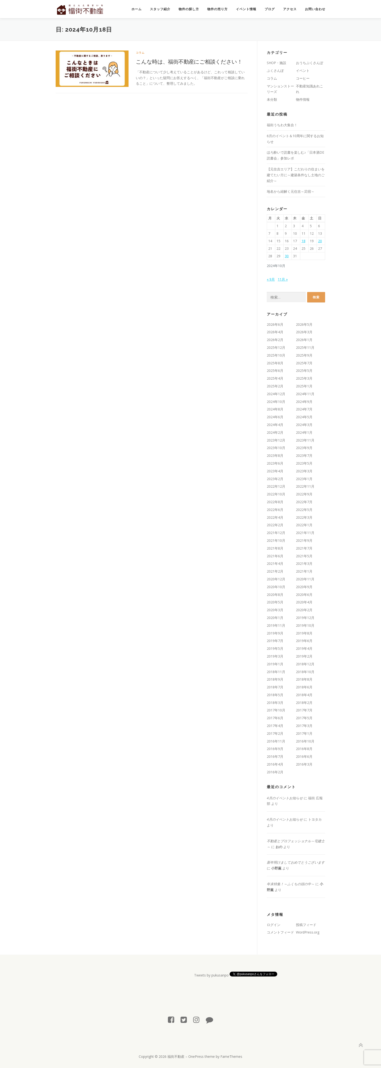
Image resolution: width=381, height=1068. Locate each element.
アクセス (290, 9)
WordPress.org (307, 932)
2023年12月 (276, 440)
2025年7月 (304, 363)
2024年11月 (305, 394)
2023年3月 (304, 471)
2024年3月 (304, 424)
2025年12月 (276, 347)
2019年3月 (275, 656)
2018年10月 (305, 671)
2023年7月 (304, 455)
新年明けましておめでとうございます (296, 862)
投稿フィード (306, 924)
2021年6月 (275, 556)
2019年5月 (275, 648)
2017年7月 (304, 710)
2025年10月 (276, 355)
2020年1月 (275, 617)
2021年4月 (275, 563)
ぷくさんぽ (275, 70)
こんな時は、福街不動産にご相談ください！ (189, 61)
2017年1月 (304, 733)
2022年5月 (304, 509)
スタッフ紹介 (160, 9)
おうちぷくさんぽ (309, 62)
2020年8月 (275, 594)
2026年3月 (304, 332)
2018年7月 (275, 687)
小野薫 (276, 868)
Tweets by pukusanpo (211, 975)
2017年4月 (275, 725)
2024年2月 (275, 432)
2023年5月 (304, 463)
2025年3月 (304, 378)
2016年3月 (304, 764)
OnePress (196, 1056)
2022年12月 (276, 486)
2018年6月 (304, 687)
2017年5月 (304, 718)
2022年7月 (304, 502)
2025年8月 (275, 363)
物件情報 (303, 99)
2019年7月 (275, 640)
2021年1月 (304, 571)
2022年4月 (275, 517)
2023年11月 (305, 440)
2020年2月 (304, 610)
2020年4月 (304, 602)
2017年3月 (304, 725)
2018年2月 (304, 702)
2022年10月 (276, 494)
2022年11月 (305, 486)
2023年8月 (275, 455)
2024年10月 (276, 401)
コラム (140, 52)
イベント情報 (246, 9)
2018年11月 (276, 671)
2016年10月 (305, 741)
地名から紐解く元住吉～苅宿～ (290, 191)
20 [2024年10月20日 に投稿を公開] (320, 241)
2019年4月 (304, 648)
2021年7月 (304, 548)
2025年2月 (275, 386)
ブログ (270, 9)
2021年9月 (304, 540)
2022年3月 (304, 517)
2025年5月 (304, 370)
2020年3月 (275, 610)
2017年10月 (276, 710)
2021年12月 (276, 532)
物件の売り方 (217, 9)
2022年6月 (275, 509)
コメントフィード (280, 932)
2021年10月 (276, 540)
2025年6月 (275, 370)
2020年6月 (304, 594)
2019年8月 (304, 633)
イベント (303, 70)
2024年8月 (275, 409)
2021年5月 (304, 556)
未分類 (272, 99)
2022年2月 (275, 525)
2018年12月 (305, 664)
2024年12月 (276, 394)
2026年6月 (275, 324)
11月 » (283, 279)
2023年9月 (304, 447)
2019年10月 (305, 625)
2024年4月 (275, 424)
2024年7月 (304, 409)
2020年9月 (304, 586)
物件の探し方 (189, 9)
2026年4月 (275, 332)
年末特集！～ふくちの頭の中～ (290, 884)
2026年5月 (304, 324)
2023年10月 (276, 447)
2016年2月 (275, 772)
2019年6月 (304, 640)
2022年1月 (304, 525)
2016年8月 (304, 748)
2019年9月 (275, 633)
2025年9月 (304, 355)
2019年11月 (276, 625)
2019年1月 (275, 664)
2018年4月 (304, 695)
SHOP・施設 (276, 62)
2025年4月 (275, 378)
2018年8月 (304, 679)
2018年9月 (275, 679)
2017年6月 (275, 718)
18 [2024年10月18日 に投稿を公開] (303, 241)
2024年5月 (304, 417)
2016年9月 (275, 748)
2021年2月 (275, 571)
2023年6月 (275, 463)
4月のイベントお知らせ (285, 798)
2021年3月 (304, 563)
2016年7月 (275, 756)
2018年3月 (275, 702)
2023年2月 (275, 478)
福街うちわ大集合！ (282, 125)
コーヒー (303, 78)
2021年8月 (275, 548)
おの (279, 846)
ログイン (273, 924)
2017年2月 (275, 733)
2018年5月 (275, 695)
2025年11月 (305, 347)
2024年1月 (304, 432)
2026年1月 (304, 339)
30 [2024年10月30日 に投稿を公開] (287, 256)
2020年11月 (305, 579)
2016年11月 (276, 741)
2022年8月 (275, 502)
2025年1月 (304, 386)
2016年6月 (304, 756)
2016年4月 (275, 764)
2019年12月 (305, 617)
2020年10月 (276, 586)
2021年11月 (305, 532)
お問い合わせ (315, 9)
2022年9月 (304, 494)
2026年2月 (275, 339)
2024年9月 (304, 401)
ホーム (136, 9)
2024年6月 (275, 417)
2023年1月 (304, 478)
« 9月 (271, 279)
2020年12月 (276, 579)
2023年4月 (275, 471)
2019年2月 (304, 656)
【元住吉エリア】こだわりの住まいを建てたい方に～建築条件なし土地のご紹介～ (296, 175)
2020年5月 (275, 602)
